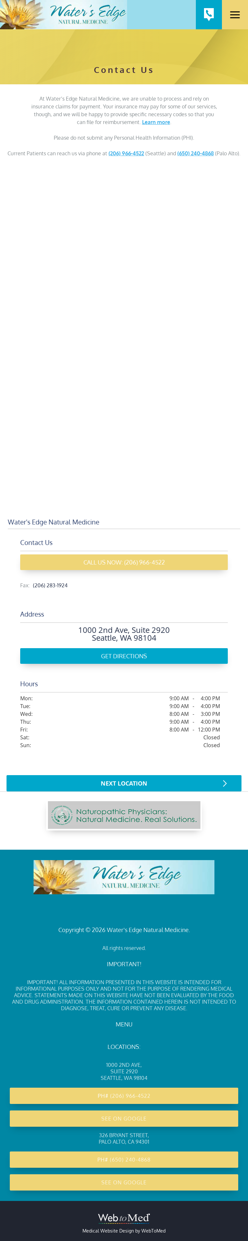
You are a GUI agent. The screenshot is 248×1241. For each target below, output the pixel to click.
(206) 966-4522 (126, 153)
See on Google (124, 1118)
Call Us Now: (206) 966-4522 (124, 562)
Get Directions (124, 656)
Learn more (156, 122)
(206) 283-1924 (50, 585)
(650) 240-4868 (195, 153)
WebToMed (153, 1231)
